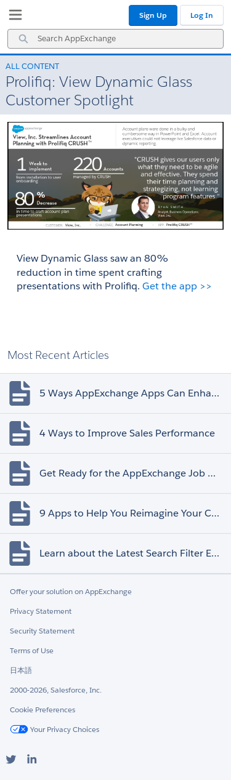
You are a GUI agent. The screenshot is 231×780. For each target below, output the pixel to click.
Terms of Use (32, 650)
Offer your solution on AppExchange (71, 591)
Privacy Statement (40, 611)
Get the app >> (177, 285)
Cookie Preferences (42, 709)
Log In (201, 15)
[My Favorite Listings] (12, 17)
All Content (32, 66)
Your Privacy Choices (54, 729)
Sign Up (153, 15)
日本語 (21, 670)
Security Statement (42, 630)
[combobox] (115, 39)
